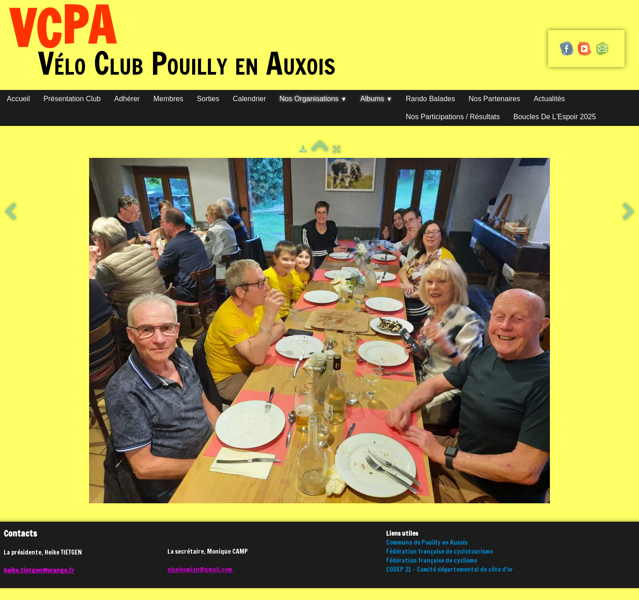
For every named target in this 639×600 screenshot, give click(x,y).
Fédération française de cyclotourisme (439, 551)
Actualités (549, 99)
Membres (168, 99)
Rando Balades (430, 99)
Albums (376, 99)
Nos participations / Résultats (453, 117)
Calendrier (249, 99)
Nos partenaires (494, 99)
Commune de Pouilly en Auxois (427, 542)
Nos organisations (313, 99)
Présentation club (72, 99)
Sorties (208, 99)
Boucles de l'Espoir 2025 (554, 117)
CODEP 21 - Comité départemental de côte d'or (449, 569)
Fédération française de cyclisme (431, 560)
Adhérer (127, 99)
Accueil (18, 99)
